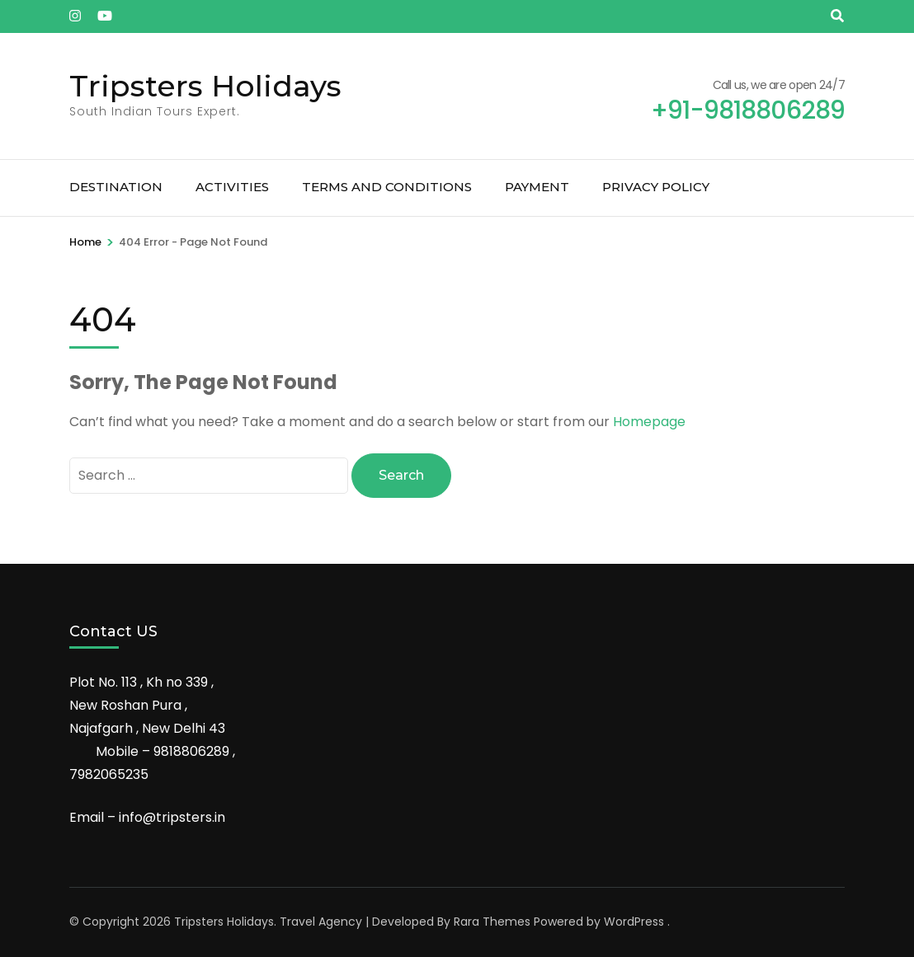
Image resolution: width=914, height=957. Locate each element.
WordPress (634, 921)
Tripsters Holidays (205, 86)
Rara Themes (492, 921)
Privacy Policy (655, 187)
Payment (537, 187)
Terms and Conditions (387, 187)
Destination (116, 187)
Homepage (649, 421)
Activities (232, 187)
